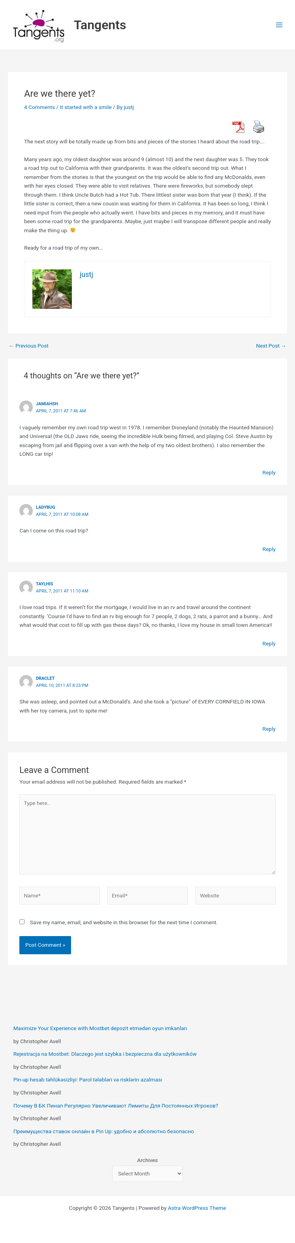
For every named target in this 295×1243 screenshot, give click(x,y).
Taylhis (44, 584)
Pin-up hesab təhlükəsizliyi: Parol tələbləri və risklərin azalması (87, 1079)
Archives (147, 1160)
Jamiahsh (47, 403)
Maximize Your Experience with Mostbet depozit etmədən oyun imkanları (100, 1028)
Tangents (100, 24)
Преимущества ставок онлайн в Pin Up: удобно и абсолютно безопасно (103, 1131)
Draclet (45, 678)
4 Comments (39, 107)
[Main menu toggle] (279, 25)
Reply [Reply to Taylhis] (269, 643)
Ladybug (45, 507)
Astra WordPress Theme (197, 1208)
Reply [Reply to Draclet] (269, 729)
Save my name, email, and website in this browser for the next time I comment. (124, 922)
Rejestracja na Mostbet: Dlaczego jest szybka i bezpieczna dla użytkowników (105, 1054)
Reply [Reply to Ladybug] (269, 549)
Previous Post (29, 346)
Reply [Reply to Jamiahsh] (269, 472)
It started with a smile (86, 107)
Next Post (271, 346)
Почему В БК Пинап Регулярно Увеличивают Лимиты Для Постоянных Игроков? (115, 1105)
